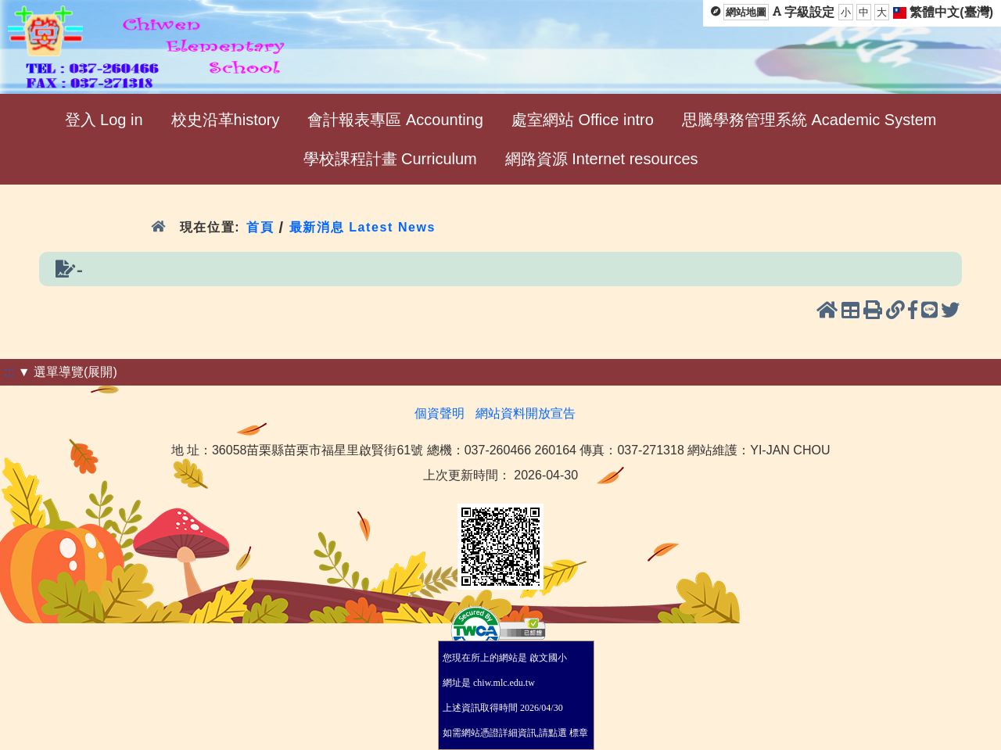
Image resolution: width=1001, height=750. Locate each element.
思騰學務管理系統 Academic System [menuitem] (809, 119)
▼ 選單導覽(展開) (67, 372)
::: (9, 372)
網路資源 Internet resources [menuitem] (601, 158)
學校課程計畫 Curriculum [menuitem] (390, 158)
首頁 (260, 227)
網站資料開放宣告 (525, 413)
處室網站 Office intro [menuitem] (582, 119)
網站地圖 (746, 12)
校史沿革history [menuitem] (225, 119)
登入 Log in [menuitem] (104, 119)
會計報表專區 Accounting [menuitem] (395, 119)
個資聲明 (439, 413)
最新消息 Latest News (363, 227)
